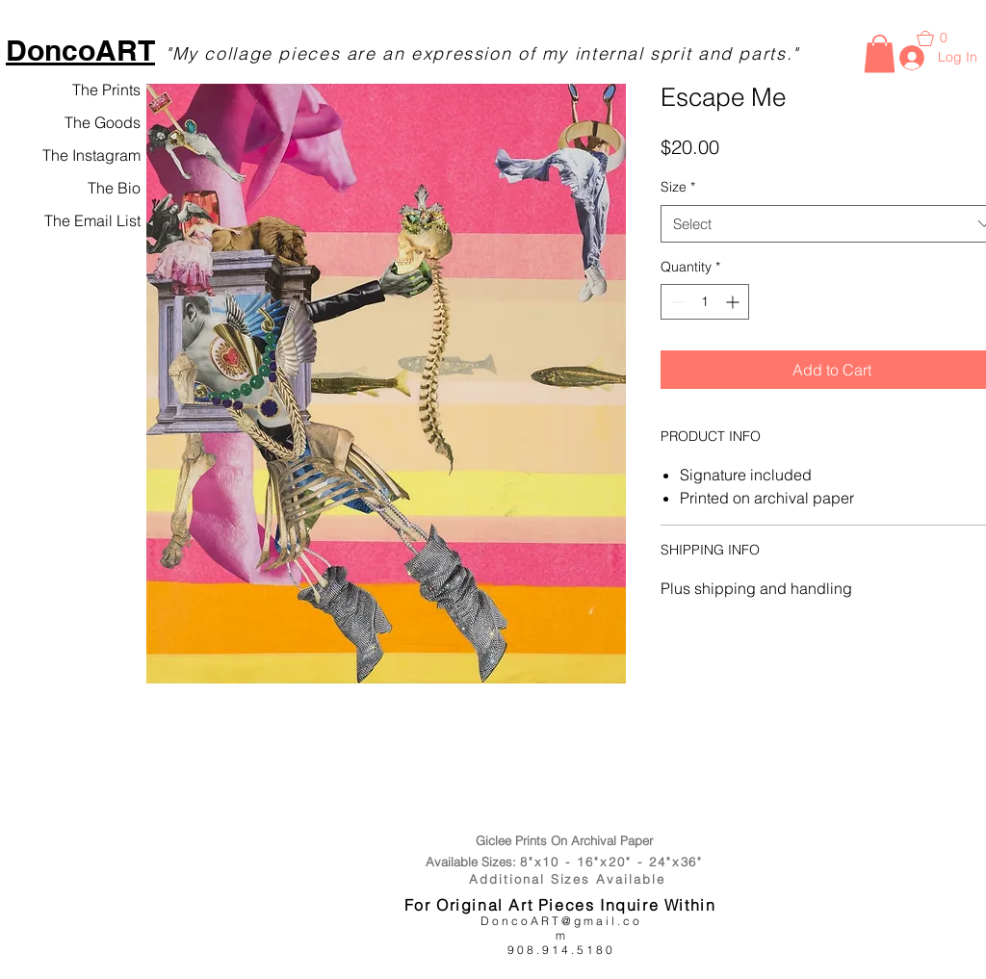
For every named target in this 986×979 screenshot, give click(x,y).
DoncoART (80, 50)
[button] (879, 53)
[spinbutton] (705, 302)
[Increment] (734, 302)
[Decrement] (675, 302)
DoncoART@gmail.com (561, 928)
